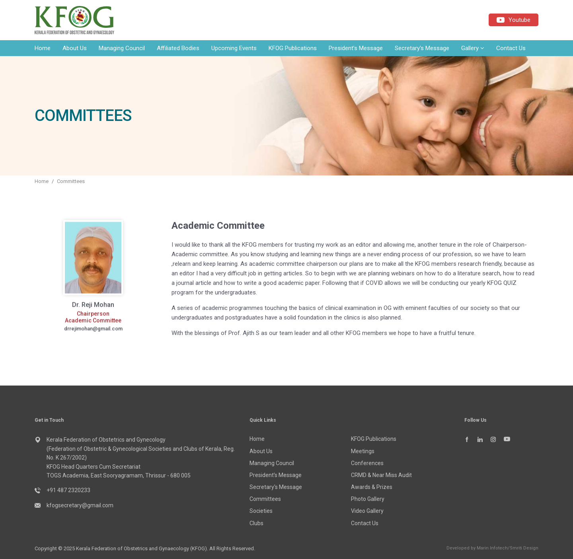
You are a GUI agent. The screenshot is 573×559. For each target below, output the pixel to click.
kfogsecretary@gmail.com (80, 505)
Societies (261, 511)
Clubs (256, 523)
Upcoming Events (234, 48)
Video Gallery (367, 511)
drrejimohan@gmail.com (93, 334)
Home (43, 48)
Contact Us (511, 48)
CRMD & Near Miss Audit (381, 475)
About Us (74, 48)
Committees (71, 181)
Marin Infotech (492, 548)
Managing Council (122, 48)
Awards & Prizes (371, 487)
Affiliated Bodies (178, 48)
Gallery (472, 48)
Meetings (362, 451)
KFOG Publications (293, 48)
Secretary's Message (422, 48)
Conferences (367, 463)
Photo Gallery (367, 499)
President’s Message (356, 48)
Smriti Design (524, 548)
